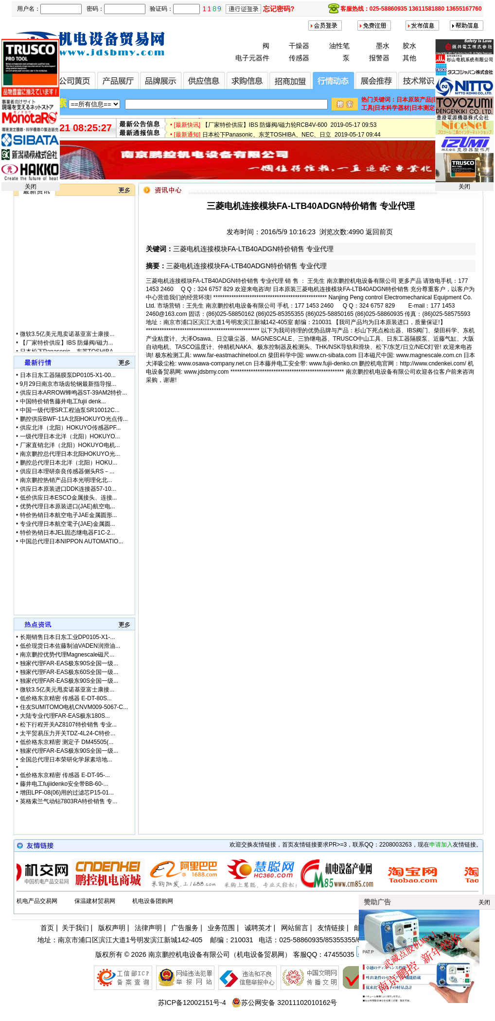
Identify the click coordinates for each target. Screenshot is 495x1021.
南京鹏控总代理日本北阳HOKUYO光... (70, 453)
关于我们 (75, 928)
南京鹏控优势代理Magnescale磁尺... (67, 654)
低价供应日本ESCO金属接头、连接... (68, 497)
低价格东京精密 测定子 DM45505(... (67, 742)
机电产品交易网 (37, 901)
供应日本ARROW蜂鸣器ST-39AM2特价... (73, 392)
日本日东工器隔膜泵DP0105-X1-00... (68, 375)
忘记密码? (279, 9)
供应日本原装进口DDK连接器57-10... (68, 488)
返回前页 (379, 232)
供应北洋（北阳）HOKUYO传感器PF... (70, 427)
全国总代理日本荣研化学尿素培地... (66, 759)
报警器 (379, 58)
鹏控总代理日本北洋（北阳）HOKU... (69, 462)
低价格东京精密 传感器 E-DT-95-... (65, 775)
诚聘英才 (258, 928)
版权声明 (111, 928)
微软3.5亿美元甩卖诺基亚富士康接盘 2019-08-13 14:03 (274, 118)
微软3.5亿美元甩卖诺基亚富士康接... (67, 339)
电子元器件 (252, 58)
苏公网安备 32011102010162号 (284, 1002)
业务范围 (221, 928)
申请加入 (441, 844)
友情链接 (331, 928)
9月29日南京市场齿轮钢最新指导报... (68, 384)
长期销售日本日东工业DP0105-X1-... (67, 637)
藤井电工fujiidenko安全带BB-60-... (64, 783)
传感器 (299, 58)
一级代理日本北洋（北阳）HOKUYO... (70, 436)
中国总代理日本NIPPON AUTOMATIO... (72, 541)
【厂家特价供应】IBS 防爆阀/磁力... (66, 348)
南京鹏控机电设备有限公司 (189, 954)
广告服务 (184, 928)
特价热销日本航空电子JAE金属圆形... (68, 515)
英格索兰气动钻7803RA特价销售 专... (69, 801)
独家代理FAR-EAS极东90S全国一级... (69, 663)
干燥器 (299, 46)
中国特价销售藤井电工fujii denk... (63, 401)
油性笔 (339, 46)
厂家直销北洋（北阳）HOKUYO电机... (70, 445)
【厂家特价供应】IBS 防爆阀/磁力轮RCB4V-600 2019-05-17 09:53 (289, 127)
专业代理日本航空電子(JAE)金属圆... (67, 523)
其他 (409, 58)
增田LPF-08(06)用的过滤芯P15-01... (67, 792)
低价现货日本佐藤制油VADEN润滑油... (70, 645)
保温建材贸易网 (94, 901)
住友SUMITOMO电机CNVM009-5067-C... (74, 707)
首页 (47, 928)
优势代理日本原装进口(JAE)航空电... (67, 506)
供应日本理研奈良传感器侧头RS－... (67, 471)
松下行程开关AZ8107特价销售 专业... (68, 724)
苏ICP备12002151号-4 (192, 1002)
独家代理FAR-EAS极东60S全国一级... (69, 672)
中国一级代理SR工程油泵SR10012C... (70, 410)
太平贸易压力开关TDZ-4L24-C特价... (68, 733)
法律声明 (148, 928)
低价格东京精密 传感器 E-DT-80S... (66, 698)
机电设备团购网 (152, 901)
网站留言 (294, 928)
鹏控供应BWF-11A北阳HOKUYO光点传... (74, 418)
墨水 (382, 46)
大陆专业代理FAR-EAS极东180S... (65, 715)
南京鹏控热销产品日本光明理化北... (66, 480)
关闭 (30, 186)
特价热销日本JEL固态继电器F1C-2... (67, 532)
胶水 (409, 46)
